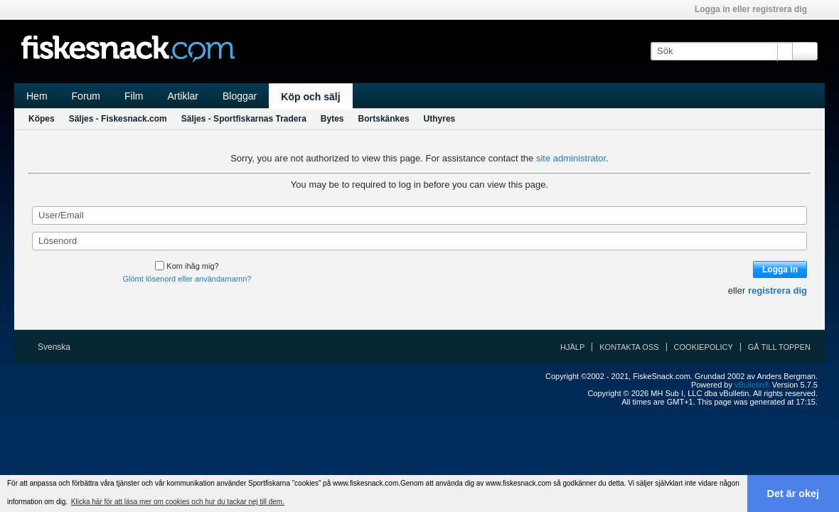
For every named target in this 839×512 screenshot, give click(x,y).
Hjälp (572, 347)
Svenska (59, 347)
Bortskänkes (384, 119)
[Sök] (721, 51)
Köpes (41, 119)
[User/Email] (419, 215)
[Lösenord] (419, 241)
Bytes (332, 119)
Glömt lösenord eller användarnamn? (187, 278)
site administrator (571, 158)
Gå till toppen (779, 347)
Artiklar (182, 96)
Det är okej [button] (793, 493)
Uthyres (440, 119)
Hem (37, 96)
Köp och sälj (310, 96)
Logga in (780, 269)
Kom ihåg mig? (186, 266)
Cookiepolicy (703, 347)
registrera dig (777, 290)
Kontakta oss (628, 347)
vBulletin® (752, 384)
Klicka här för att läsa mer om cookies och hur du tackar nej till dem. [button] (177, 502)
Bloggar (240, 96)
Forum (86, 96)
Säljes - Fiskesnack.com (118, 119)
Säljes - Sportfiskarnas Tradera (243, 119)
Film (133, 96)
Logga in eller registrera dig (755, 9)
